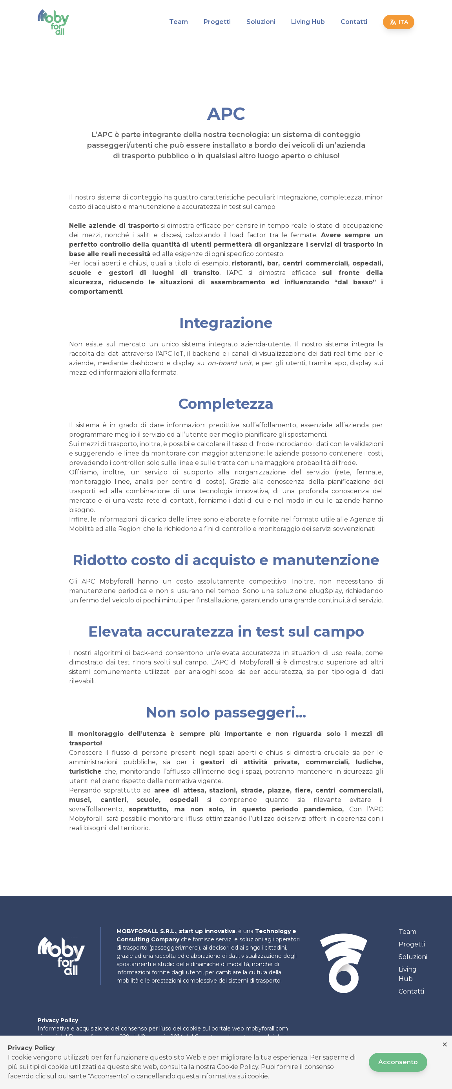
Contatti (354, 22)
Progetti (217, 22)
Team (178, 22)
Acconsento (398, 1062)
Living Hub (308, 22)
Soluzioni (260, 22)
